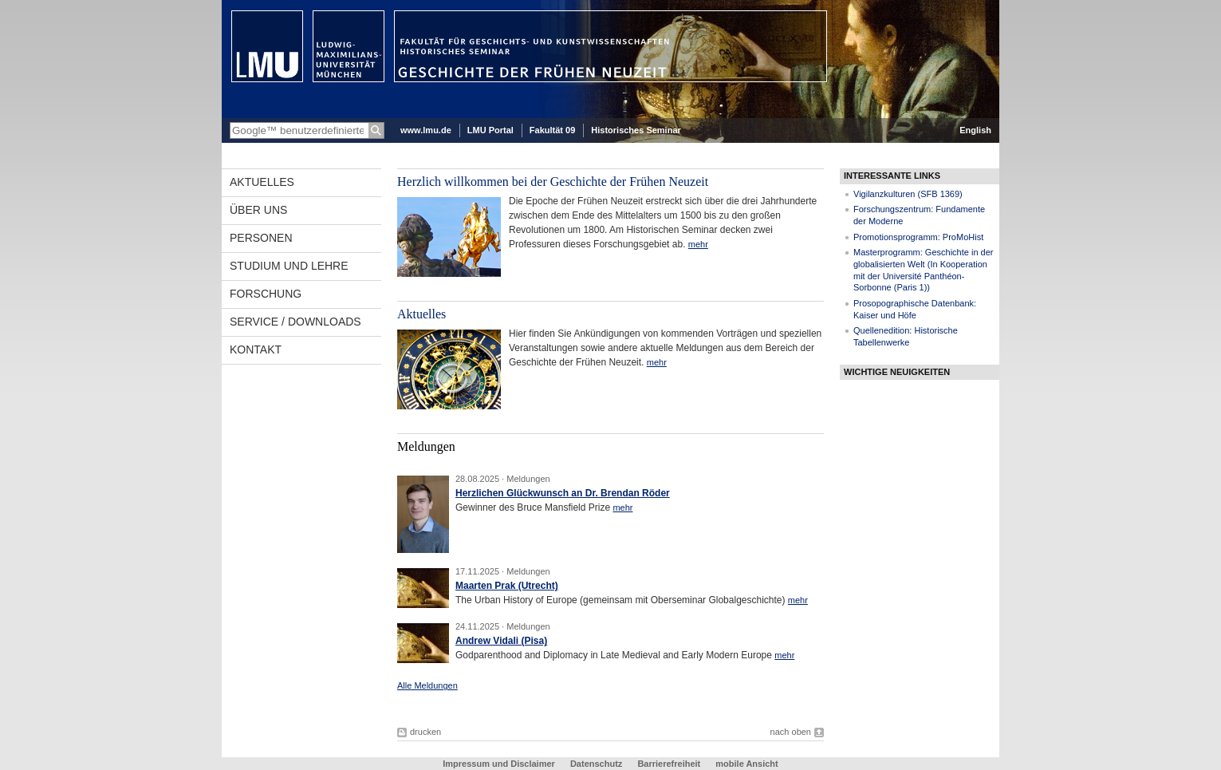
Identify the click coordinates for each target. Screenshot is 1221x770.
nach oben (790, 731)
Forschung (265, 293)
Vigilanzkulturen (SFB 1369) (908, 194)
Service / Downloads (295, 321)
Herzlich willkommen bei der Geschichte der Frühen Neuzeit (552, 181)
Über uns (258, 209)
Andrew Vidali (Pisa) (501, 640)
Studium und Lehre (289, 265)
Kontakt (256, 349)
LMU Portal (490, 130)
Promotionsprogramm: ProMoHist (918, 237)
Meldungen (527, 479)
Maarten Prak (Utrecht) (506, 585)
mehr (698, 244)
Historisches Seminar (636, 130)
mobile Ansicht (746, 763)
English (975, 130)
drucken (425, 731)
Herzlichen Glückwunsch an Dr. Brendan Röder (562, 493)
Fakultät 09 (552, 130)
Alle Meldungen (427, 685)
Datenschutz (596, 763)
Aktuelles (262, 182)
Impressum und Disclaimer (499, 763)
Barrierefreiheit (670, 763)
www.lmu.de (425, 130)
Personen (261, 237)
